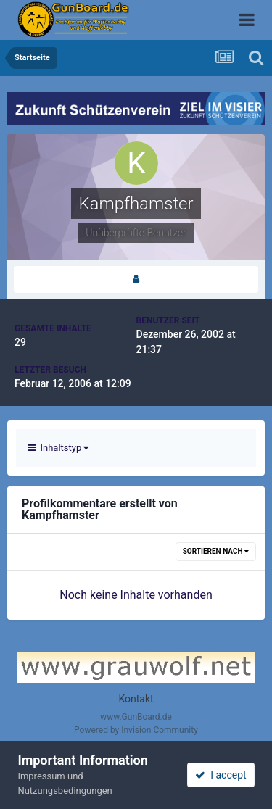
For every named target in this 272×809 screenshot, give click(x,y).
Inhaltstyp (58, 447)
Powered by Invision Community (136, 730)
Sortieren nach (216, 551)
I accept (220, 775)
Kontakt (135, 699)
